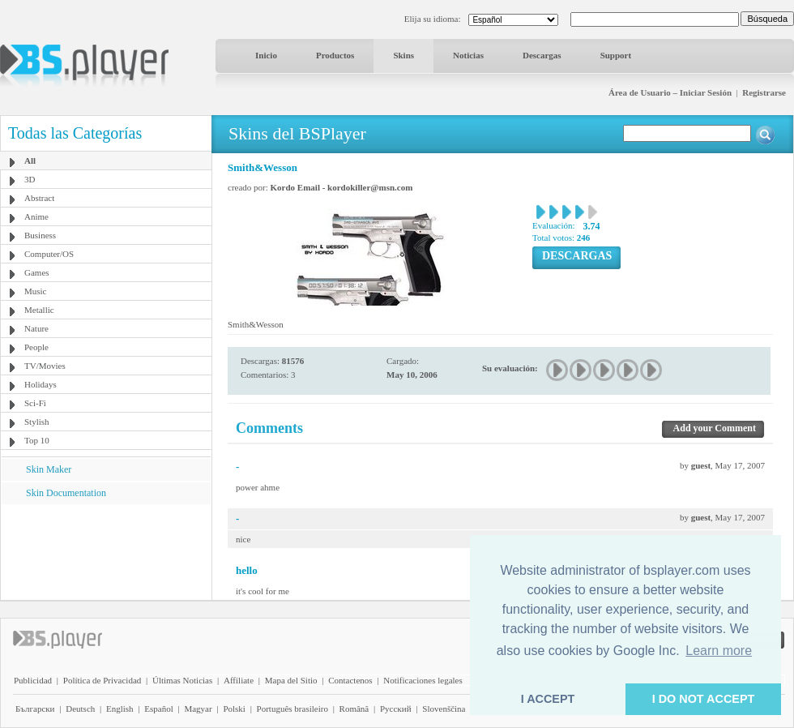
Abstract (39, 198)
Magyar (197, 708)
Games (36, 272)
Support (616, 55)
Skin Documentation (66, 493)
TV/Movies (45, 365)
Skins (403, 55)
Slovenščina (443, 708)
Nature (36, 328)
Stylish (36, 421)
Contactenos (350, 680)
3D (29, 179)
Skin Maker (48, 469)
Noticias (468, 55)
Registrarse (764, 92)
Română (354, 708)
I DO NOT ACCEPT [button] (703, 698)
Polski (234, 708)
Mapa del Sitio (291, 680)
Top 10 (36, 440)
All (30, 160)
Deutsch (80, 708)
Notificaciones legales (422, 680)
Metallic (39, 310)
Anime (36, 216)
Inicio (266, 55)
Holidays (40, 384)
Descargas (542, 55)
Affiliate (239, 680)
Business (40, 235)
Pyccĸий (396, 708)
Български (35, 708)
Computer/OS (49, 254)
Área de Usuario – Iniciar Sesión (670, 92)
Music (35, 291)
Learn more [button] (718, 650)
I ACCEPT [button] (548, 698)
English (120, 708)
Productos (335, 55)
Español (158, 708)
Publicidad (33, 680)
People (36, 347)
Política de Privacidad (102, 680)
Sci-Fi (35, 403)
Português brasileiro (292, 708)
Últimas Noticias (182, 680)
